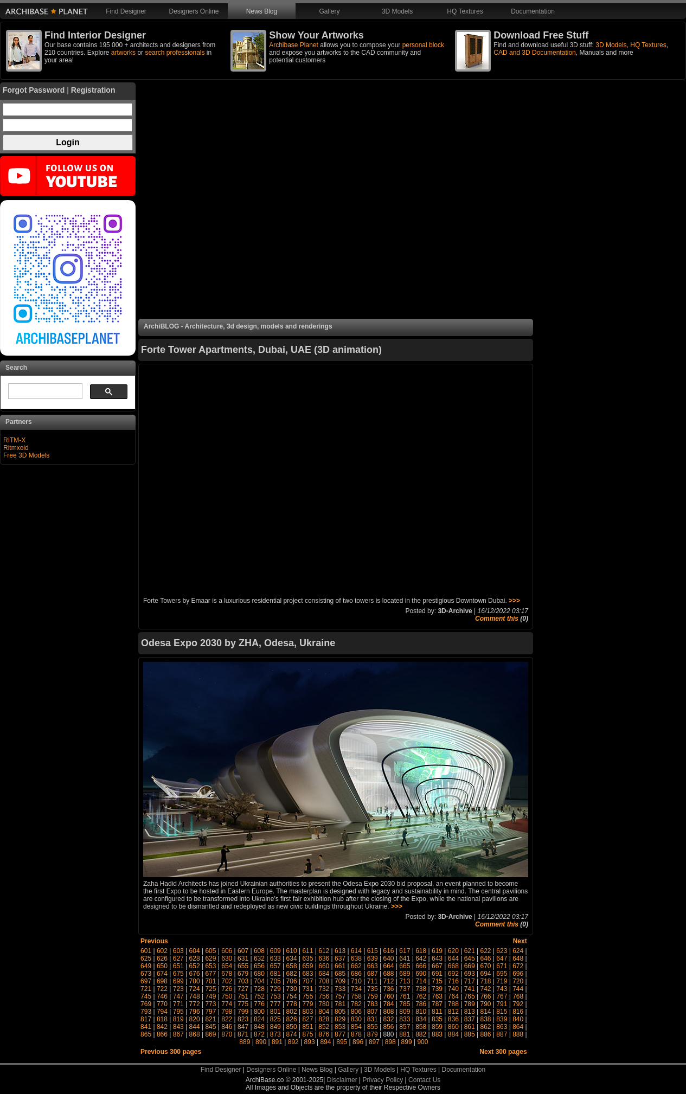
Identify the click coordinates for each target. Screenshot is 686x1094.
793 (145, 1011)
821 (210, 1019)
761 (404, 996)
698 (162, 981)
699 (178, 981)
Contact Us (424, 1080)
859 (437, 1027)
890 (260, 1042)
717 (469, 981)
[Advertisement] (335, 200)
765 (469, 996)
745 (145, 996)
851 (307, 1027)
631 (243, 958)
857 (404, 1027)
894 (325, 1042)
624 (517, 951)
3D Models (397, 11)
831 (372, 1019)
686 (356, 973)
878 (356, 1034)
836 (453, 1019)
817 (145, 1019)
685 (340, 973)
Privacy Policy (383, 1080)
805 (340, 1011)
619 (437, 951)
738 (420, 989)
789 (469, 1004)
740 (453, 989)
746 (162, 996)
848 (259, 1027)
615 (372, 951)
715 (437, 981)
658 (291, 966)
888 (517, 1034)
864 (517, 1027)
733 (340, 989)
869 (210, 1034)
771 (178, 1004)
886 (485, 1034)
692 (453, 973)
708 (323, 981)
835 (437, 1019)
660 (323, 966)
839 (501, 1019)
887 (501, 1034)
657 (275, 966)
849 (275, 1027)
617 (404, 951)
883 (437, 1034)
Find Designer (126, 11)
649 (145, 966)
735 (372, 989)
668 (453, 966)
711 (372, 981)
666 (420, 966)
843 (178, 1027)
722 (162, 989)
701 (210, 981)
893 (309, 1042)
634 (291, 958)
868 (194, 1034)
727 (243, 989)
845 (210, 1027)
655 (243, 966)
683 (307, 973)
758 (356, 996)
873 (275, 1034)
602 (162, 951)
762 (420, 996)
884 (453, 1034)
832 (388, 1019)
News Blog (261, 11)
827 (307, 1019)
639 (372, 958)
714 (420, 981)
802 (291, 1011)
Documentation (533, 11)
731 (307, 989)
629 (210, 958)
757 (340, 996)
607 (243, 951)
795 (178, 1011)
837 (469, 1019)
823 (243, 1019)
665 (404, 966)
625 (145, 958)
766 (485, 996)
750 (226, 996)
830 (356, 1019)
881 (404, 1034)
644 (453, 958)
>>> (514, 600)
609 (275, 951)
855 (372, 1027)
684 (323, 973)
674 (162, 973)
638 (356, 958)
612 (323, 951)
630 (226, 958)
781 (340, 1004)
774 (226, 1004)
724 (194, 989)
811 (437, 1011)
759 (372, 996)
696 (517, 973)
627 (178, 958)
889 (244, 1042)
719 (501, 981)
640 (388, 958)
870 (226, 1034)
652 (194, 966)
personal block (423, 45)
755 (307, 996)
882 (420, 1034)
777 (275, 1004)
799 (243, 1011)
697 (145, 981)
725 (210, 989)
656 (259, 966)
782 (356, 1004)
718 (485, 981)
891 (277, 1042)
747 (178, 996)
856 (388, 1027)
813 (469, 1011)
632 (259, 958)
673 (145, 973)
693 (469, 973)
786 (420, 1004)
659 (307, 966)
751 (243, 996)
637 (340, 958)
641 (404, 958)
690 (420, 973)
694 (485, 973)
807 (372, 1011)
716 (453, 981)
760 (388, 996)
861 (469, 1027)
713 (404, 981)
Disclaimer (342, 1080)
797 (210, 1011)
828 (323, 1019)
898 (390, 1042)
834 (420, 1019)
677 (210, 973)
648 (517, 958)
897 (374, 1042)
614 (356, 951)
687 (372, 973)
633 (275, 958)
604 (194, 951)
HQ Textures (465, 11)
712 (388, 981)
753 (275, 996)
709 (340, 981)
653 (210, 966)
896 (357, 1042)
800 (259, 1011)
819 (178, 1019)
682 (291, 973)
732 (323, 989)
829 (340, 1019)
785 (404, 1004)
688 (388, 973)
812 (453, 1011)
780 (323, 1004)
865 (145, 1034)
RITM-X (14, 440)
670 (485, 966)
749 (210, 996)
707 (307, 981)
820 (194, 1019)
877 (340, 1034)
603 (178, 951)
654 (226, 966)
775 (243, 1004)
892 (293, 1042)
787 (437, 1004)
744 (517, 989)
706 (291, 981)
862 (485, 1027)
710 (356, 981)
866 (162, 1034)
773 (210, 1004)
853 (340, 1027)
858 (420, 1027)
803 (307, 1011)
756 (323, 996)
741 (469, 989)
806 (356, 1011)
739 (437, 989)
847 (243, 1027)
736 (388, 989)
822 (226, 1019)
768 (517, 996)
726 (226, 989)
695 (501, 973)
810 (420, 1011)
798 (226, 1011)
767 (501, 996)
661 (340, 966)
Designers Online (194, 11)
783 (372, 1004)
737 (404, 989)
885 (469, 1034)
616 (388, 951)
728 (259, 989)
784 (388, 1004)
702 (226, 981)
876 (323, 1034)
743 (501, 989)
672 (517, 966)
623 (501, 951)
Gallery (329, 11)
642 (420, 958)
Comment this (496, 618)
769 (145, 1004)
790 (485, 1004)
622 (485, 951)
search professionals (174, 52)
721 (145, 989)
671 (501, 966)
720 (517, 981)
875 (307, 1034)
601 (145, 951)
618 (420, 951)
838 (485, 1019)
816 (517, 1011)
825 (275, 1019)
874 (291, 1034)
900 (422, 1042)
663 (372, 966)
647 (501, 958)
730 (291, 989)
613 (340, 951)
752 (259, 996)
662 (356, 966)
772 (194, 1004)
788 (453, 1004)
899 (406, 1042)
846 (226, 1027)
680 (259, 973)
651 (178, 966)
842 (162, 1027)
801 (275, 1011)
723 (178, 989)
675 (178, 973)
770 (162, 1004)
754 (291, 996)
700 (194, 981)
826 (291, 1019)
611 (307, 951)
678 (226, 973)
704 (259, 981)
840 (517, 1019)
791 (501, 1004)
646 (485, 958)
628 (194, 958)
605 (210, 951)
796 (194, 1011)
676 (194, 973)
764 (453, 996)
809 (404, 1011)
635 (307, 958)
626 (162, 958)
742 (485, 989)
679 (243, 973)
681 (275, 973)
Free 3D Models (26, 455)
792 (517, 1004)
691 (437, 973)
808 (388, 1011)
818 (162, 1019)
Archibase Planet (293, 45)
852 (323, 1027)
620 (453, 951)
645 (469, 958)
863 (501, 1027)
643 (437, 958)
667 (437, 966)
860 (453, 1027)
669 (469, 966)
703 (243, 981)
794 (162, 1011)
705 (275, 981)
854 (356, 1027)
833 (404, 1019)
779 (307, 1004)
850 (291, 1027)
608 (259, 951)
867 (178, 1034)
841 (145, 1027)
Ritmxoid (16, 448)
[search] (44, 391)
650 (162, 966)
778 (291, 1004)
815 (501, 1011)
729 (275, 989)
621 (469, 951)
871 (243, 1034)
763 (437, 996)
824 (259, 1019)
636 (323, 958)
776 (259, 1004)
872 (259, 1034)
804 (323, 1011)
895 (341, 1042)
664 (388, 966)
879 (372, 1034)
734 (356, 989)
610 (291, 951)
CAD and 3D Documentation (534, 52)
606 (226, 951)
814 (485, 1011)
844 (194, 1027)
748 (194, 996)
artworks (123, 52)
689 (404, 973)
